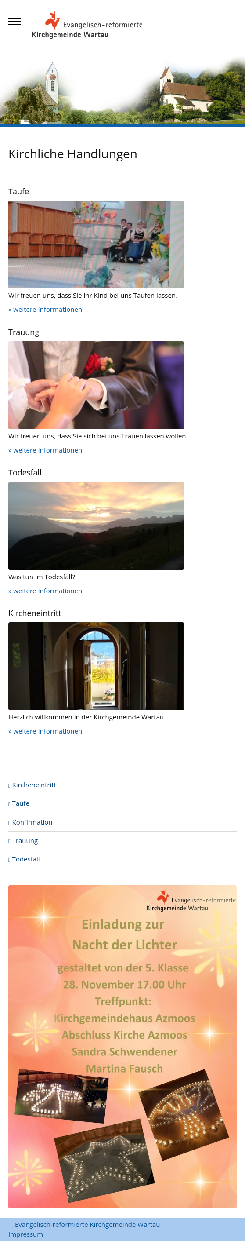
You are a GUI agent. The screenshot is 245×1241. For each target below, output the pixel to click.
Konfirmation (30, 822)
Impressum (25, 1234)
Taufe (18, 803)
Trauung (23, 840)
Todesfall (24, 858)
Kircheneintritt (32, 784)
